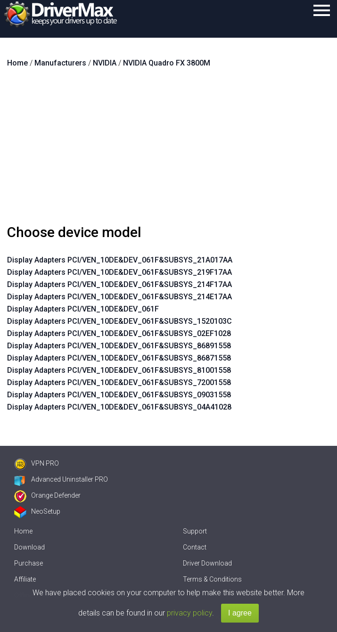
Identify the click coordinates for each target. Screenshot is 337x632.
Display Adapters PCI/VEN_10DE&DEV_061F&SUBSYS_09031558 (119, 394)
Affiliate (25, 579)
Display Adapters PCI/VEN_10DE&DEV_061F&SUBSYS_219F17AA (119, 272)
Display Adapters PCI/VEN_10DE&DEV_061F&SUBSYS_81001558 (119, 370)
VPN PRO (36, 463)
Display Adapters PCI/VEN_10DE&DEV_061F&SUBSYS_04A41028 (119, 406)
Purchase (28, 563)
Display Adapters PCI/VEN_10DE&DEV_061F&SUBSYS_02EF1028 (119, 333)
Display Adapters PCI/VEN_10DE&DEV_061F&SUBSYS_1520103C (119, 321)
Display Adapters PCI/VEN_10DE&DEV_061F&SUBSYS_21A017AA (119, 259)
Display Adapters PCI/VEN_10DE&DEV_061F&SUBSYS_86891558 (119, 345)
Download (29, 547)
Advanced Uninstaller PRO (61, 479)
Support (195, 531)
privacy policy (189, 612)
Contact (194, 547)
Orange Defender (47, 495)
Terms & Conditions (212, 579)
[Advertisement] (168, 150)
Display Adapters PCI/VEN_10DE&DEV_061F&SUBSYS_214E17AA (119, 296)
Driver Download (207, 563)
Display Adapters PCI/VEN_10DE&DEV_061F (83, 308)
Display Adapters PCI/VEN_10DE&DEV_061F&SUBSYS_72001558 (119, 382)
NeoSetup (37, 511)
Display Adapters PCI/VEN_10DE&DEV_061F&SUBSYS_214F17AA (119, 284)
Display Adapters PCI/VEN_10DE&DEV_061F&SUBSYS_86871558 (119, 357)
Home (23, 531)
